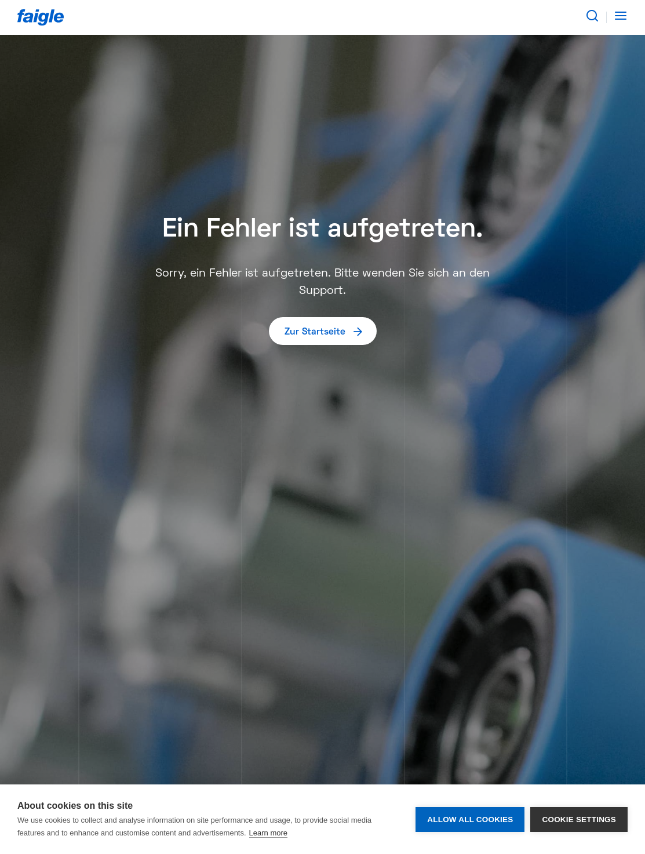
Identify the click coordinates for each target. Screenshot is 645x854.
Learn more (268, 832)
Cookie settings (579, 819)
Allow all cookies (470, 819)
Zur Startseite (324, 331)
